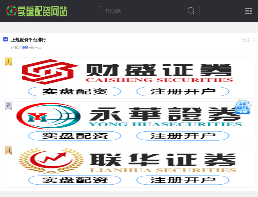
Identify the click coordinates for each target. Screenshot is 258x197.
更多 (248, 39)
